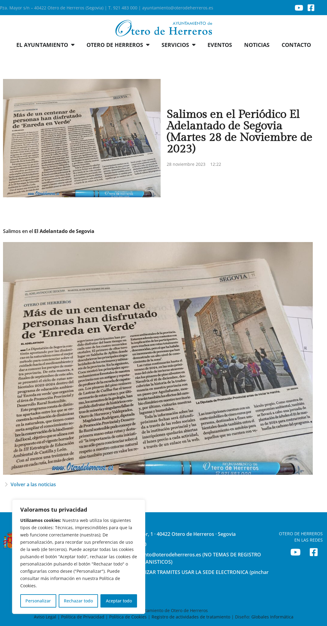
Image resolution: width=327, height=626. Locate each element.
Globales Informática (272, 617)
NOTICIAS (257, 44)
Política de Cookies (128, 617)
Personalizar (38, 601)
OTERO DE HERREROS (118, 45)
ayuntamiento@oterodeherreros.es (177, 8)
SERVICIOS (178, 45)
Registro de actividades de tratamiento (191, 617)
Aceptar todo (119, 601)
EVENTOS (220, 44)
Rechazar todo (78, 601)
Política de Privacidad (82, 617)
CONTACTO (296, 44)
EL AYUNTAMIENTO (45, 45)
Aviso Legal (45, 617)
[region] (78, 557)
